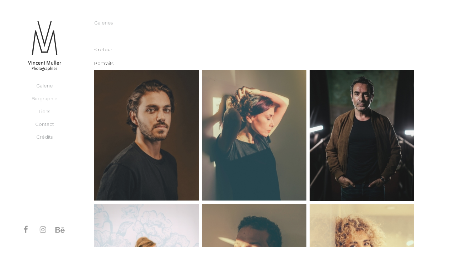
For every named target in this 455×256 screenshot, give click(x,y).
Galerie (44, 85)
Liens (44, 111)
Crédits (44, 136)
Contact (44, 124)
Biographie (45, 98)
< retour (103, 49)
